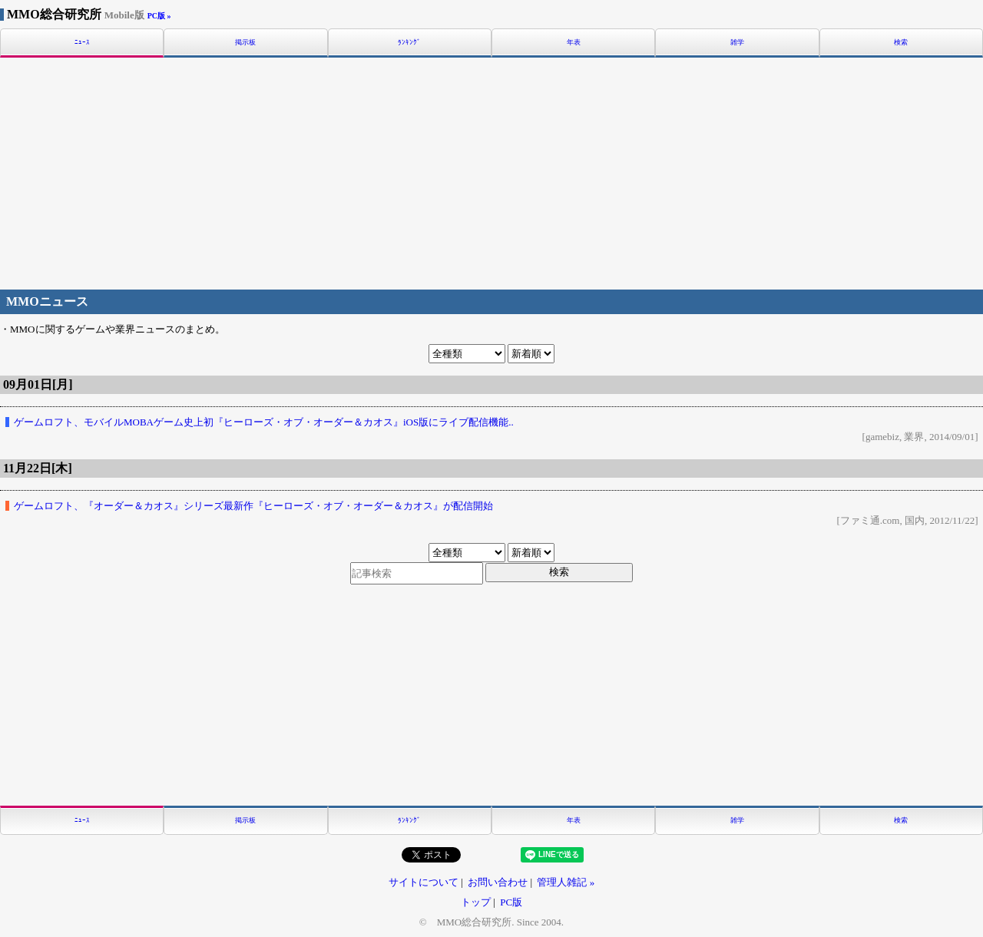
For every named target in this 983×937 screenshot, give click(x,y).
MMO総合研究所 (75, 14)
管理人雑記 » (565, 882)
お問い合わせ (498, 882)
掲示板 (245, 42)
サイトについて (423, 882)
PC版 (511, 902)
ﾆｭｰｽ (82, 42)
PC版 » (159, 16)
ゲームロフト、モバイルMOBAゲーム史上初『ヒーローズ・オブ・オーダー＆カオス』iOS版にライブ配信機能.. (264, 422)
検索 (901, 42)
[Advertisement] (491, 171)
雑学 (737, 42)
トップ (476, 902)
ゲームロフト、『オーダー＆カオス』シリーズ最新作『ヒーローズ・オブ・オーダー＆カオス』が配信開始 (253, 506)
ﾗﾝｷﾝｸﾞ (409, 42)
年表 (574, 42)
